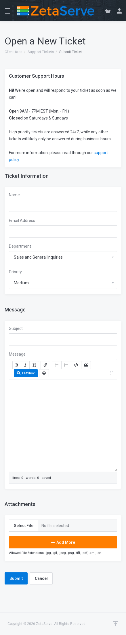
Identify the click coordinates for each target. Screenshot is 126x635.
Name (14, 195)
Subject (16, 328)
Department (20, 246)
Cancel (41, 578)
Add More (63, 542)
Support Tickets (41, 52)
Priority (15, 272)
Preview (26, 373)
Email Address (22, 220)
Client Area (13, 52)
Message (17, 354)
